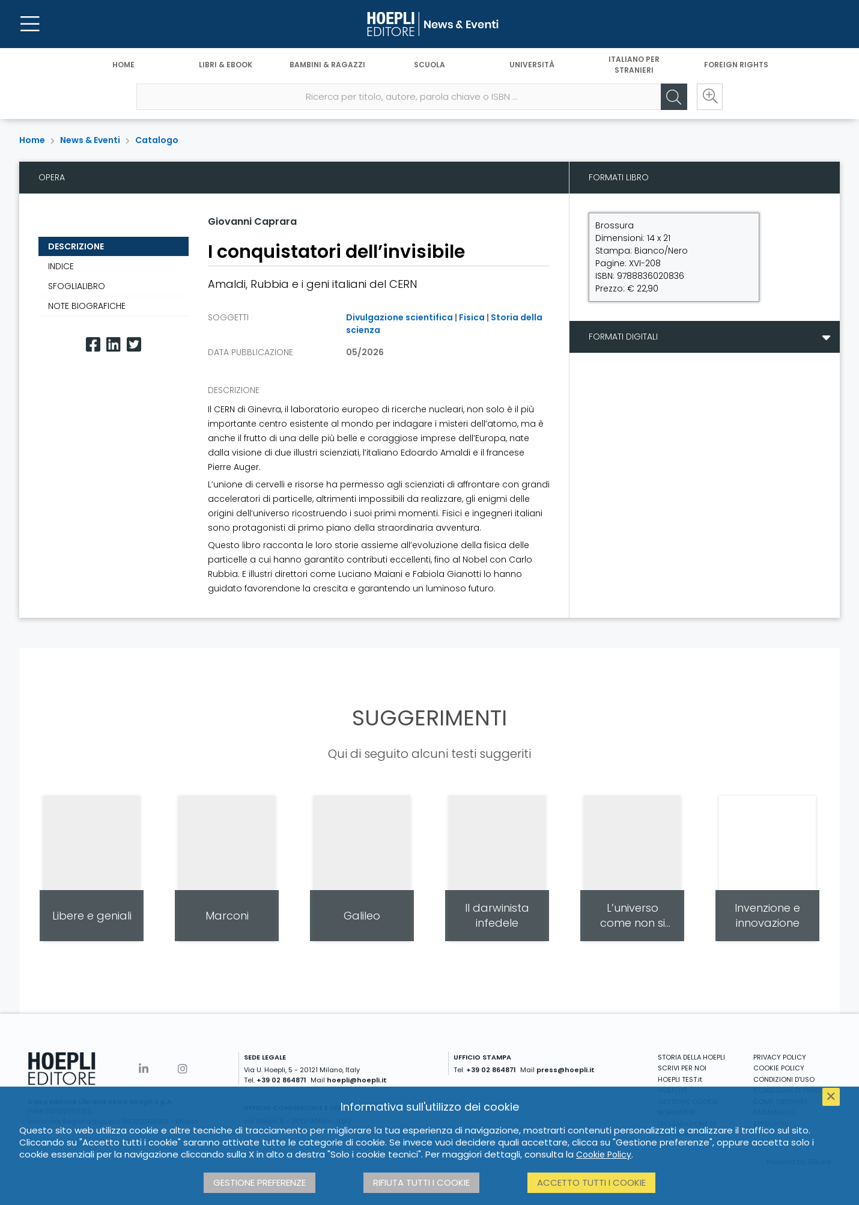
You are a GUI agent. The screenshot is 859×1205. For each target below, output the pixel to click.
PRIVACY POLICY (779, 1057)
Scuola (429, 64)
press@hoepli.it (565, 1070)
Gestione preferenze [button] (259, 1182)
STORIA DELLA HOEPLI (691, 1057)
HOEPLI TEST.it (680, 1079)
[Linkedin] (113, 345)
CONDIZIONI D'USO (784, 1079)
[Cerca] (673, 97)
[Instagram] (182, 1068)
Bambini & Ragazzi (327, 64)
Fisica (472, 317)
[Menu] (30, 24)
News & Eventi (90, 140)
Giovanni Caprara (252, 221)
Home (123, 64)
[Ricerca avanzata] (709, 97)
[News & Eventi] (429, 24)
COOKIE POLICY (778, 1068)
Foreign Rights (736, 64)
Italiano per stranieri (634, 64)
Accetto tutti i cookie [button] (591, 1182)
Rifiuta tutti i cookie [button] (421, 1182)
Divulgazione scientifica (399, 317)
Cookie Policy (603, 1155)
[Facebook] (93, 345)
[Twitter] (134, 345)
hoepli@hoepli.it (357, 1080)
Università (531, 64)
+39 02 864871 (281, 1080)
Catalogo (156, 140)
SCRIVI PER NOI (682, 1068)
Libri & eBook (225, 64)
